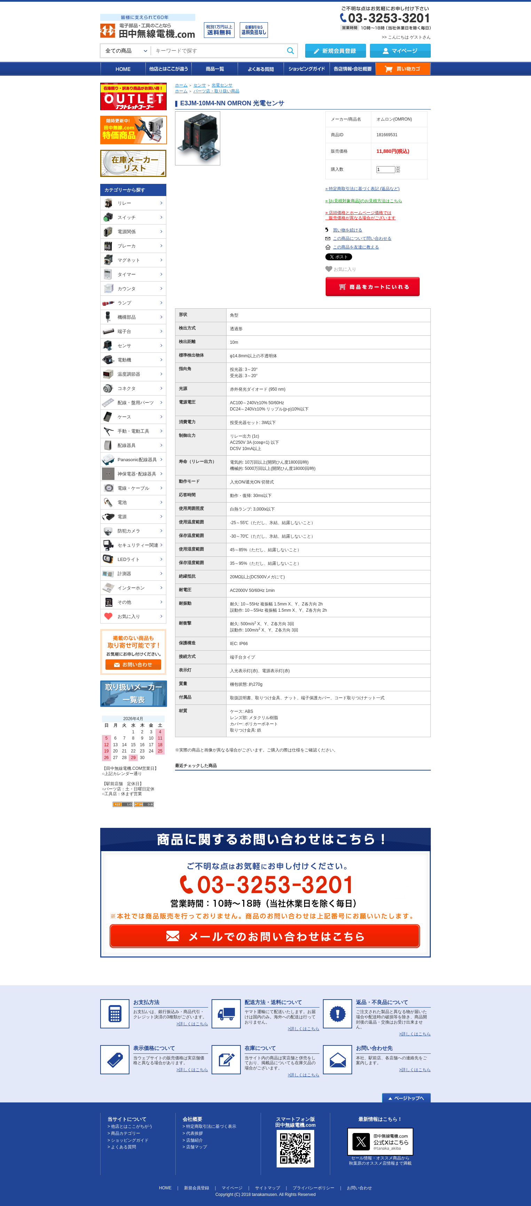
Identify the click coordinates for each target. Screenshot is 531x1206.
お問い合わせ (359, 1187)
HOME (122, 69)
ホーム (181, 85)
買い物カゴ (403, 69)
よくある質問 (260, 69)
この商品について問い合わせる (362, 238)
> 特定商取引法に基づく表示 (209, 1126)
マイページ (232, 1187)
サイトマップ (267, 1187)
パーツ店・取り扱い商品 (216, 91)
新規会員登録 (196, 1187)
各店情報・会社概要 (352, 69)
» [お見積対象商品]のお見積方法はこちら (363, 200)
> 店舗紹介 (193, 1140)
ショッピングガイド (306, 69)
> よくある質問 (122, 1146)
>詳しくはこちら (192, 1023)
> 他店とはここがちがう (130, 1126)
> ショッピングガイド (128, 1140)
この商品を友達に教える (356, 247)
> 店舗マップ (195, 1146)
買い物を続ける (347, 230)
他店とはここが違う (168, 69)
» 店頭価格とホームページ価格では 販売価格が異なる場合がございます (360, 215)
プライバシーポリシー (313, 1187)
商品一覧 (214, 69)
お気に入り (340, 269)
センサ (199, 85)
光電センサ (222, 85)
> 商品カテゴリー (124, 1133)
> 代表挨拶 (193, 1133)
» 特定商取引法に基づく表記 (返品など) (362, 188)
